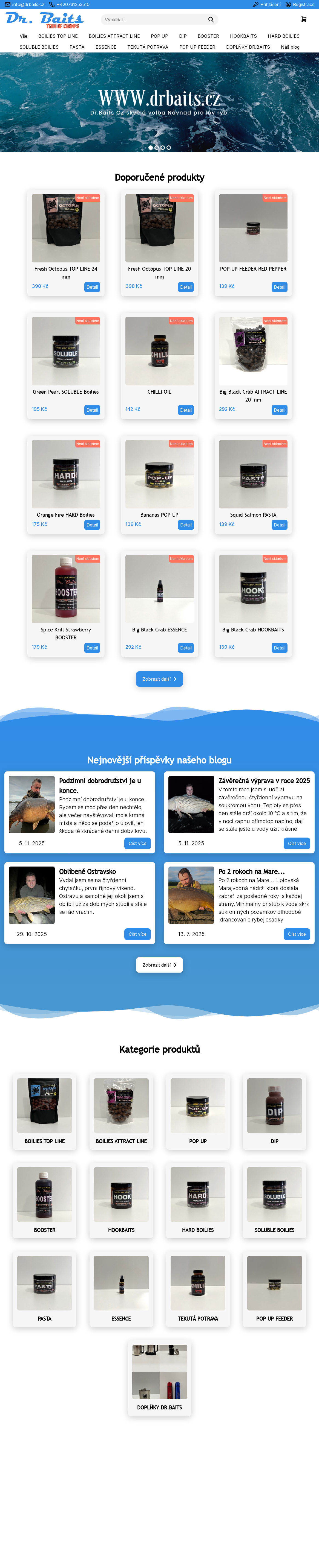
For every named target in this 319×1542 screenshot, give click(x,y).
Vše (23, 36)
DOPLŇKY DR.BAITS (248, 47)
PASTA (77, 47)
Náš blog (290, 47)
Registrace (300, 4)
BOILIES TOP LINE (58, 36)
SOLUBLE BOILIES (39, 47)
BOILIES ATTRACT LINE (114, 36)
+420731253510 (69, 4)
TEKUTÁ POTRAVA (147, 47)
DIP (183, 36)
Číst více (137, 843)
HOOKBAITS (243, 36)
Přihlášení (266, 4)
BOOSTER (208, 36)
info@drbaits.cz (24, 4)
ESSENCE (106, 47)
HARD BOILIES (284, 36)
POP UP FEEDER (197, 47)
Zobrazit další (161, 679)
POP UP (159, 36)
